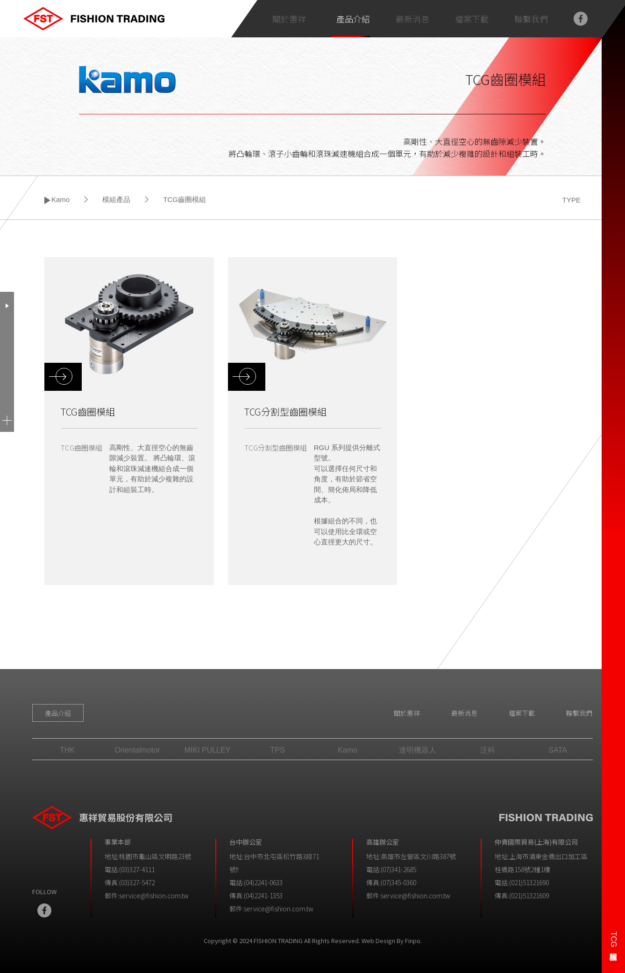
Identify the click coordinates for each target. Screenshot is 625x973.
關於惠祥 (407, 713)
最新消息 (464, 713)
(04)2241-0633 (263, 882)
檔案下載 (522, 713)
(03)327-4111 (137, 869)
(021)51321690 (529, 882)
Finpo (412, 940)
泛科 (487, 750)
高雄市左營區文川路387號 (418, 856)
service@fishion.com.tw (154, 895)
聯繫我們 (579, 713)
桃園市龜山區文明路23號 (155, 856)
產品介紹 (353, 19)
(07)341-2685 (398, 869)
